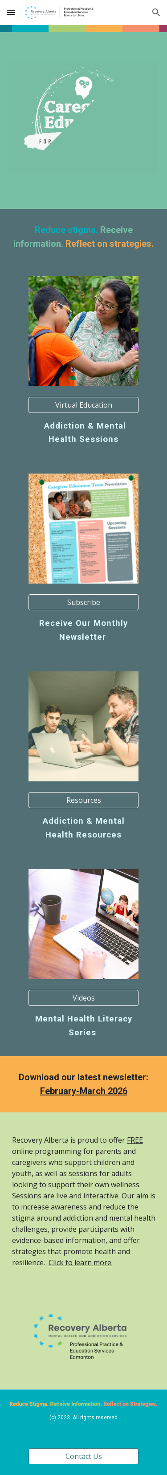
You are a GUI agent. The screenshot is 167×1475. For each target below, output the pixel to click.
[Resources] (83, 800)
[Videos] (83, 998)
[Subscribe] (83, 602)
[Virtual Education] (83, 405)
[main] (83, 237)
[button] (10, 12)
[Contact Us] (83, 1456)
